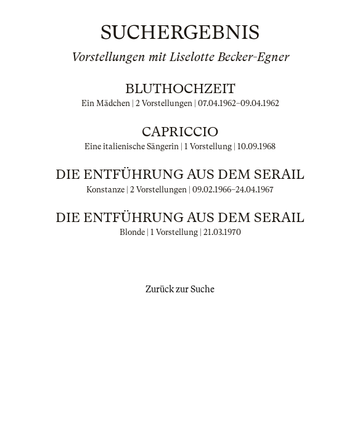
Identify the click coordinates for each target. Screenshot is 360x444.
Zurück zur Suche (180, 289)
